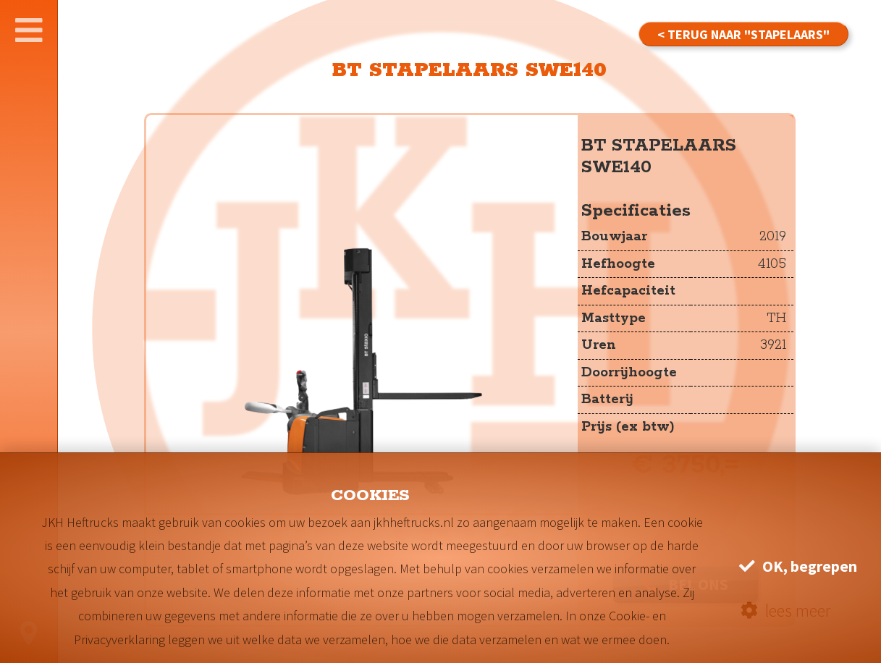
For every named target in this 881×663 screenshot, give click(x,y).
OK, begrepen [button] (798, 566)
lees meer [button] (785, 610)
